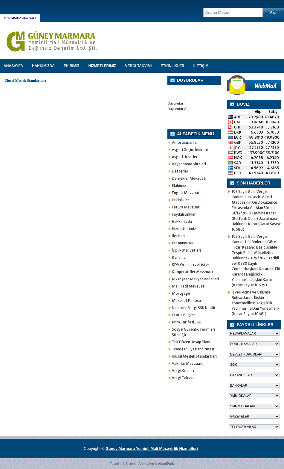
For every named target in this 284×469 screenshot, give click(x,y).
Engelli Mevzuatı (186, 192)
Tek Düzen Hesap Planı (191, 342)
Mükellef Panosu (186, 300)
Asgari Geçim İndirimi (190, 149)
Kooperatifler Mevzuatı (192, 272)
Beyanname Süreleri (189, 164)
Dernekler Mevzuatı (189, 178)
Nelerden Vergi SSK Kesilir (194, 307)
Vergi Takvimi (184, 378)
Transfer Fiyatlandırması (193, 349)
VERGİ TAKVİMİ (138, 66)
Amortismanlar (185, 142)
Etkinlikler (180, 200)
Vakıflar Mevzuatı (187, 363)
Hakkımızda (182, 221)
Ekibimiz (179, 185)
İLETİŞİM (201, 66)
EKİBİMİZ (72, 66)
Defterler (180, 171)
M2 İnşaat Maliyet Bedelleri (195, 279)
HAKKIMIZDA (43, 66)
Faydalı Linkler (184, 214)
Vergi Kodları (183, 370)
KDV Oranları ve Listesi (191, 264)
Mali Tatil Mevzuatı (188, 286)
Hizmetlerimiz (184, 228)
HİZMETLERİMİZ (102, 66)
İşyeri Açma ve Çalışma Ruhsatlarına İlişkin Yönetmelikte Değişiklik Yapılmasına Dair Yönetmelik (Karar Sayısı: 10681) (256, 303)
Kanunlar (179, 257)
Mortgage (181, 293)
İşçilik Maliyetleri (186, 250)
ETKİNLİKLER (172, 66)
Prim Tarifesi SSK (186, 322)
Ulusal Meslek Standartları (194, 356)
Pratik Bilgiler (183, 315)
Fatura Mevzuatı (186, 207)
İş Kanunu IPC (183, 243)
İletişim (178, 236)
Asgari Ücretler (185, 157)
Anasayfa (13, 66)
